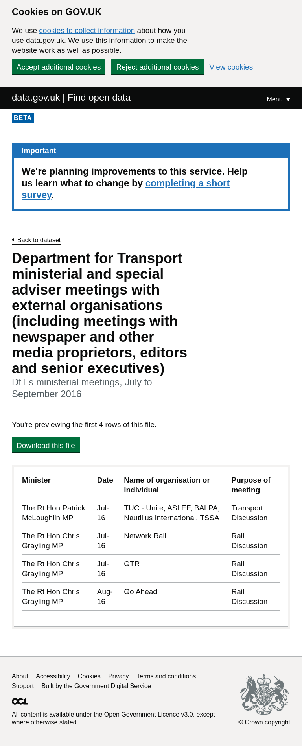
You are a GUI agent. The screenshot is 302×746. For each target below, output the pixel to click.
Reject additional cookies (157, 67)
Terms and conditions (166, 676)
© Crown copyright (264, 722)
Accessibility (53, 676)
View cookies (231, 67)
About (20, 676)
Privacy (118, 676)
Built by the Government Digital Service (96, 686)
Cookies (89, 676)
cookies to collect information (87, 30)
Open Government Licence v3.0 (148, 714)
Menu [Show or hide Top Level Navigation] (275, 99)
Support (23, 686)
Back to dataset (39, 240)
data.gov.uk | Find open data (71, 97)
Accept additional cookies (59, 67)
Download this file (46, 445)
